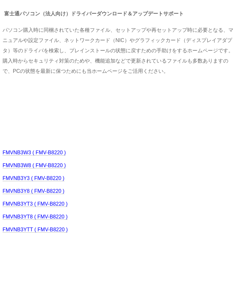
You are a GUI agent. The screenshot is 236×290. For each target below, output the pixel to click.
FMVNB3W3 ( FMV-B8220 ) (34, 152)
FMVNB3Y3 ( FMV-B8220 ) (33, 178)
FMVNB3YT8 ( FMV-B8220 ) (35, 216)
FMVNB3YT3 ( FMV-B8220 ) (35, 204)
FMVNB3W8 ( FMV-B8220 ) (34, 165)
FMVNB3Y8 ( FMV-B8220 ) (33, 191)
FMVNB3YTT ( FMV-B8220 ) (35, 229)
